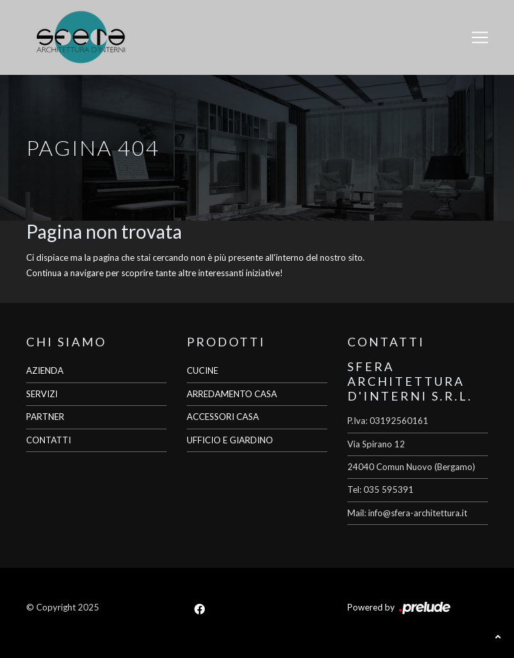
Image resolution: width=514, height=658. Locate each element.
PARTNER (45, 416)
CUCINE (202, 370)
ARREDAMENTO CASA (232, 394)
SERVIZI (42, 394)
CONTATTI (48, 440)
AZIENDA (45, 370)
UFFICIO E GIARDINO (230, 440)
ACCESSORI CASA (223, 416)
